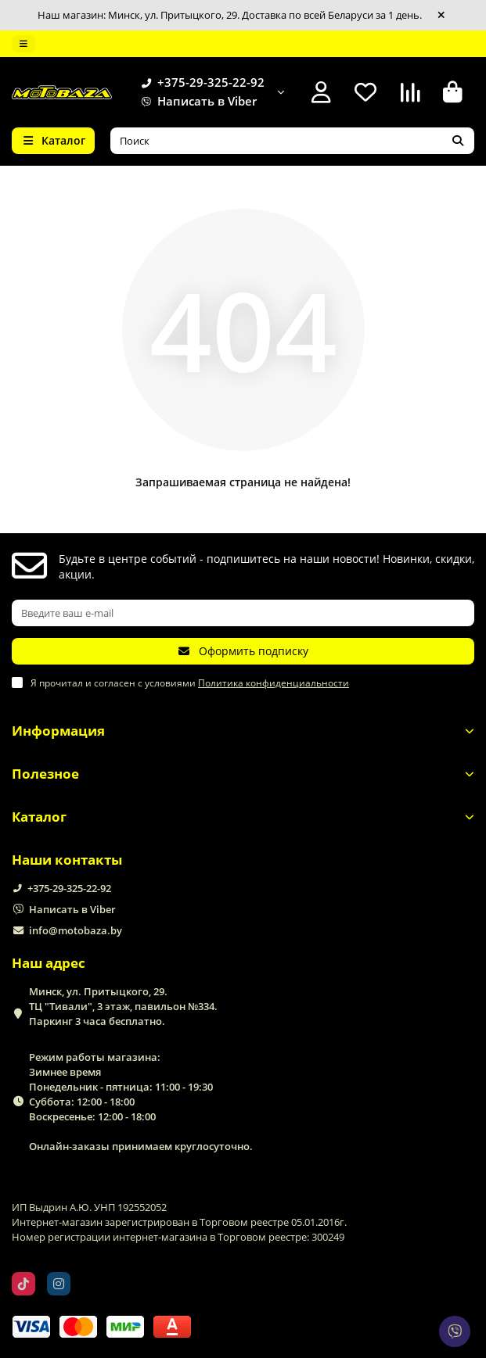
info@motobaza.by (75, 930)
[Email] (243, 613)
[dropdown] (23, 43)
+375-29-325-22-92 (200, 82)
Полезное (243, 774)
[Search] (292, 140)
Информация (243, 731)
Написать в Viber (196, 101)
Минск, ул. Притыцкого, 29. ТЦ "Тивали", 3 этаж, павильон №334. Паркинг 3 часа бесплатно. (123, 1006)
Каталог (243, 817)
